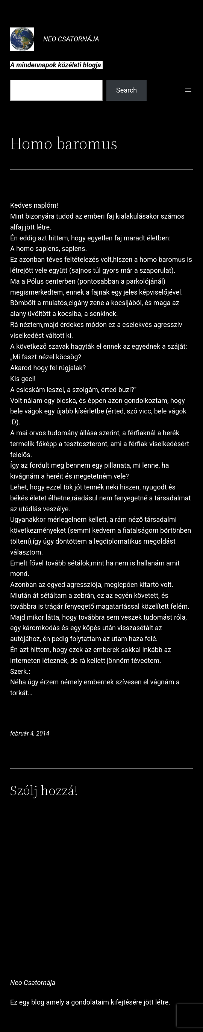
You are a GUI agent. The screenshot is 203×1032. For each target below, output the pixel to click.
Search (126, 90)
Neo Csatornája (71, 39)
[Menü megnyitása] (188, 90)
